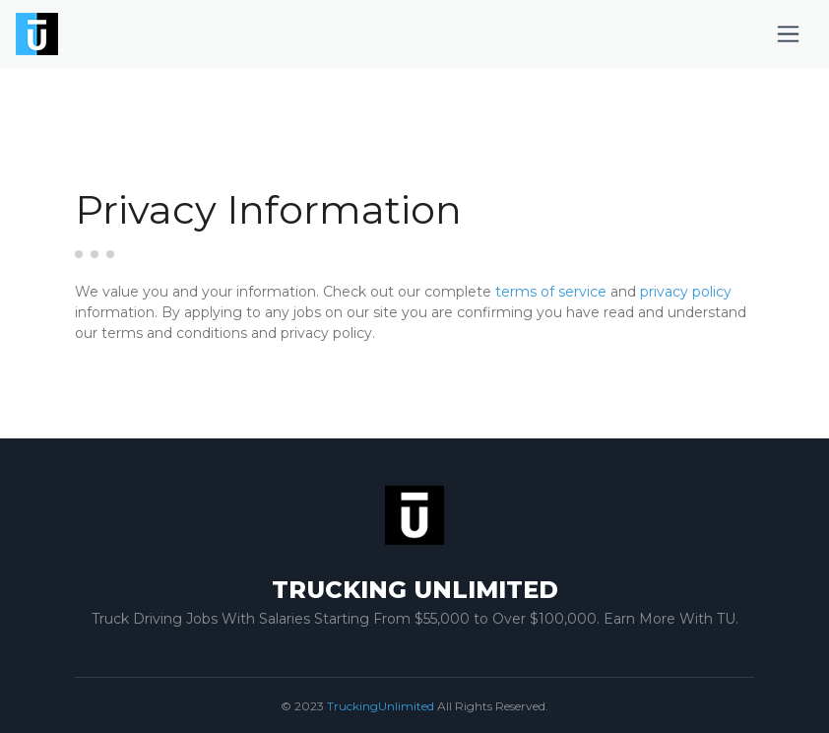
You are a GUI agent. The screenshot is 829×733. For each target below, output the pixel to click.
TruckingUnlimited (380, 706)
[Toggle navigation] (788, 34)
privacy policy (686, 291)
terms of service (550, 291)
